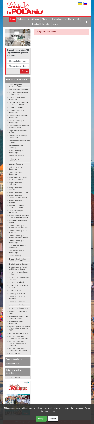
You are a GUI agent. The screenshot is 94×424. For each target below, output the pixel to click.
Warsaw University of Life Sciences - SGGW (18, 317)
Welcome (22, 19)
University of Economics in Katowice (19, 278)
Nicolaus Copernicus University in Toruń (16, 206)
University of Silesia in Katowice (17, 298)
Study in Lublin (14, 377)
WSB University (14, 353)
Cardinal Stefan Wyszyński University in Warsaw (19, 103)
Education (45, 19)
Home (12, 19)
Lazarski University (16, 164)
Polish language (59, 19)
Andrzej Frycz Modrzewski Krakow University (18, 93)
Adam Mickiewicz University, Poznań (16, 85)
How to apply (74, 19)
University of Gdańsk (16, 282)
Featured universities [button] (17, 79)
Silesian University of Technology (16, 252)
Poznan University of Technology (16, 241)
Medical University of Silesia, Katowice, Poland (18, 196)
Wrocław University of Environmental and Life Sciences (17, 343)
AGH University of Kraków (18, 89)
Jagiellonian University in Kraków (18, 131)
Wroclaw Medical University (19, 333)
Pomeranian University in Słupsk (18, 221)
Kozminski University (16, 156)
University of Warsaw (17, 302)
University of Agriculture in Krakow (19, 273)
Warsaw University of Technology (17, 322)
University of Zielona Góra (18, 308)
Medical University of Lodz (19, 192)
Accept (41, 418)
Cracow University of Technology (16, 111)
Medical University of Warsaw (16, 201)
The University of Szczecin (18, 264)
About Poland (33, 19)
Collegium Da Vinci (16, 107)
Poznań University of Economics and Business (18, 226)
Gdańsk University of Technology (16, 121)
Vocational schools (14, 363)
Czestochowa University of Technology (19, 116)
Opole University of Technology (16, 211)
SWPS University (15, 256)
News (55, 24)
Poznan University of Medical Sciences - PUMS (18, 236)
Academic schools (14, 359)
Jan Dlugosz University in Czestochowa (18, 136)
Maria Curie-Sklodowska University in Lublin (18, 178)
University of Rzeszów (17, 294)
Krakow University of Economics (16, 160)
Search (25, 71)
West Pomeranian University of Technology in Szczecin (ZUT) (19, 328)
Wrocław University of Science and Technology (18, 349)
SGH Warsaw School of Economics (17, 247)
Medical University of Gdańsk (16, 188)
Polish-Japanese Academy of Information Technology (19, 216)
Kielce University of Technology (16, 152)
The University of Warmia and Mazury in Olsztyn (18, 268)
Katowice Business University (16, 146)
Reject (53, 418)
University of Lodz (15, 290)
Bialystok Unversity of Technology (17, 98)
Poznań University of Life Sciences (18, 231)
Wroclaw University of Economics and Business (18, 337)
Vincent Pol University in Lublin (18, 312)
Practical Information (41, 24)
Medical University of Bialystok (16, 183)
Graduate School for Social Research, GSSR (19, 126)
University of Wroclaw (17, 305)
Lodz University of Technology (15, 168)
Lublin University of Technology (16, 173)
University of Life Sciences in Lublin (19, 286)
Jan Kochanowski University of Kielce (19, 141)
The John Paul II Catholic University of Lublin (18, 260)
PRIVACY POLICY (49, 411)
